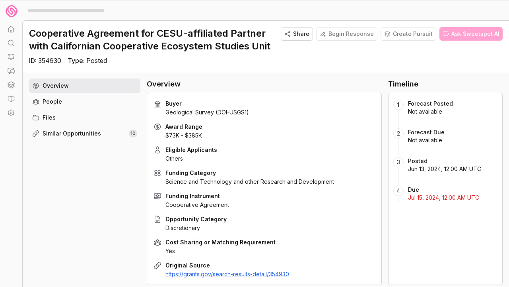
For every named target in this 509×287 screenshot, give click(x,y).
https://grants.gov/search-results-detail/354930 (227, 274)
